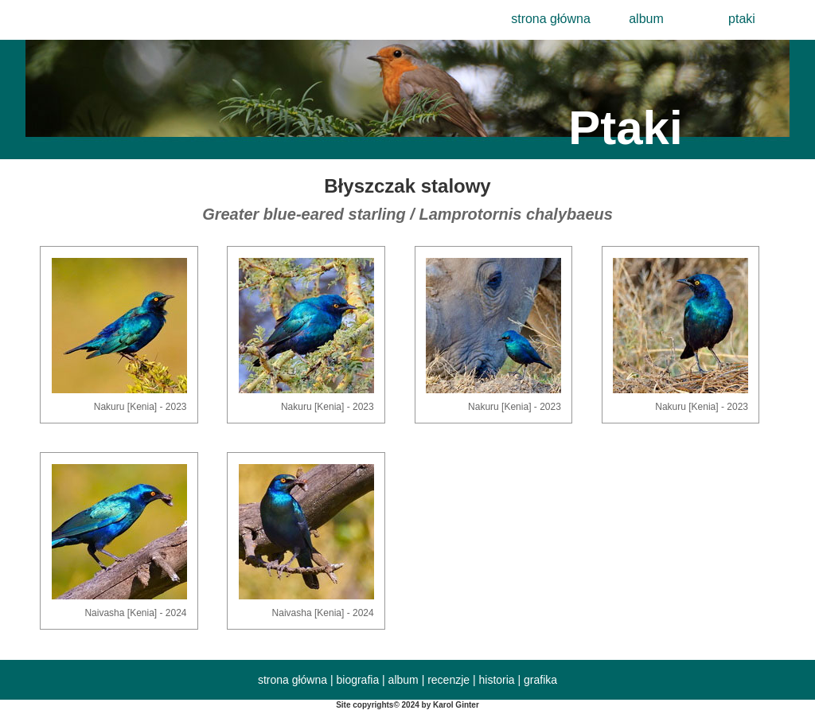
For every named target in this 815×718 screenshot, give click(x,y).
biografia (357, 679)
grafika (540, 679)
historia (497, 679)
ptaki (741, 18)
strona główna (551, 18)
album (646, 18)
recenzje (448, 679)
